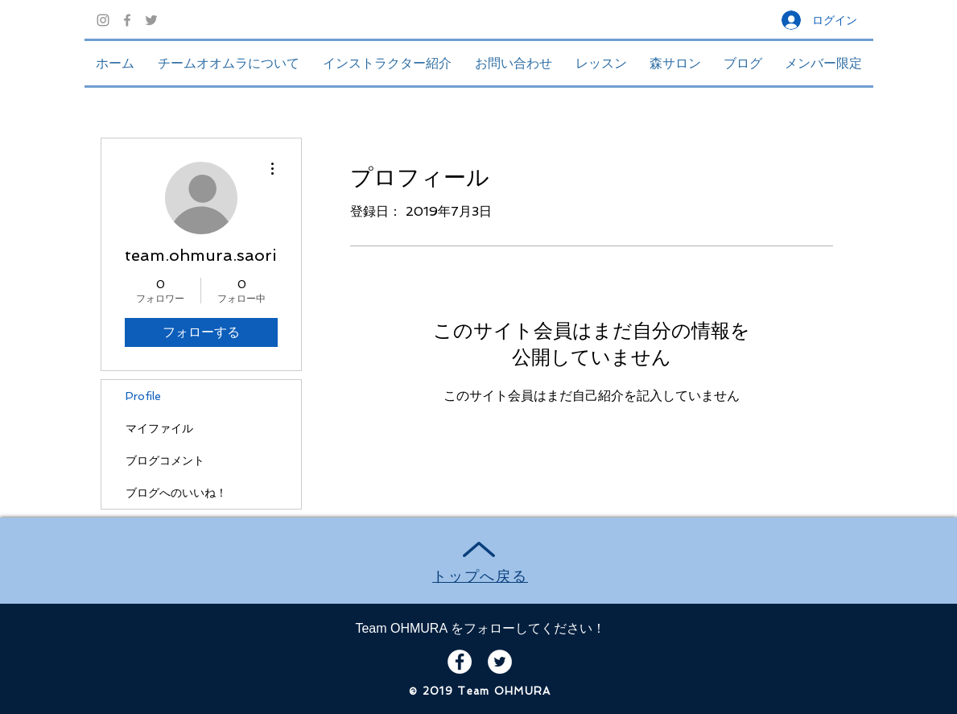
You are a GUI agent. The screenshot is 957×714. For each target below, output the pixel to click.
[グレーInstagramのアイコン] (103, 20)
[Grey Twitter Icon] (151, 20)
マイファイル (159, 428)
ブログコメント (165, 460)
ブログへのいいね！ (176, 492)
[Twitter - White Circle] (500, 662)
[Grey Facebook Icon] (127, 20)
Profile (143, 396)
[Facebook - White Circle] (460, 662)
